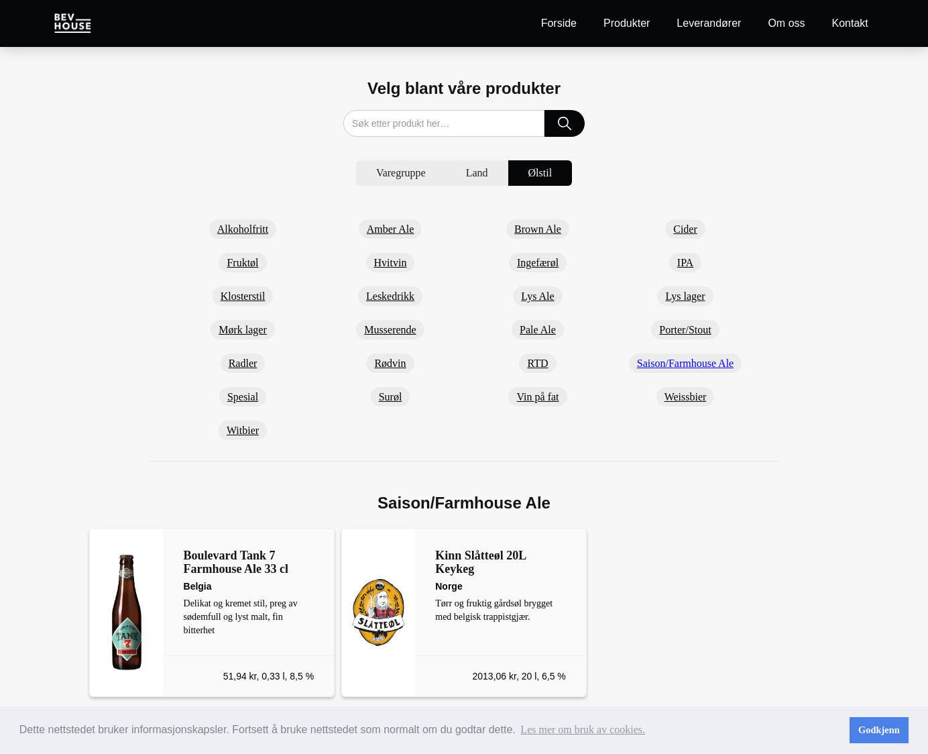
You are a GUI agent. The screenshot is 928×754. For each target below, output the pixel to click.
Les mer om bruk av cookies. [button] (582, 729)
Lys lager (685, 296)
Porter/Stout (685, 329)
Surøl (390, 396)
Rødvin (390, 363)
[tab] (401, 173)
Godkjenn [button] (879, 729)
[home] (73, 23)
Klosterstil (243, 296)
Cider (685, 229)
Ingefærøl (538, 262)
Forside (559, 23)
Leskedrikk (390, 296)
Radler (243, 363)
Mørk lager (243, 329)
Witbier (243, 430)
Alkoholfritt (242, 229)
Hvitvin (390, 262)
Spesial (242, 396)
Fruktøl (242, 262)
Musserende (390, 329)
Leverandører (709, 23)
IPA (685, 262)
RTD (537, 363)
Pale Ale (538, 329)
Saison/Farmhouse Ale (685, 363)
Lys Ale (537, 296)
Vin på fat (537, 396)
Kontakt (850, 23)
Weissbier (685, 396)
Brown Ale (537, 229)
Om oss (786, 23)
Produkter (626, 23)
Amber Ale (390, 229)
